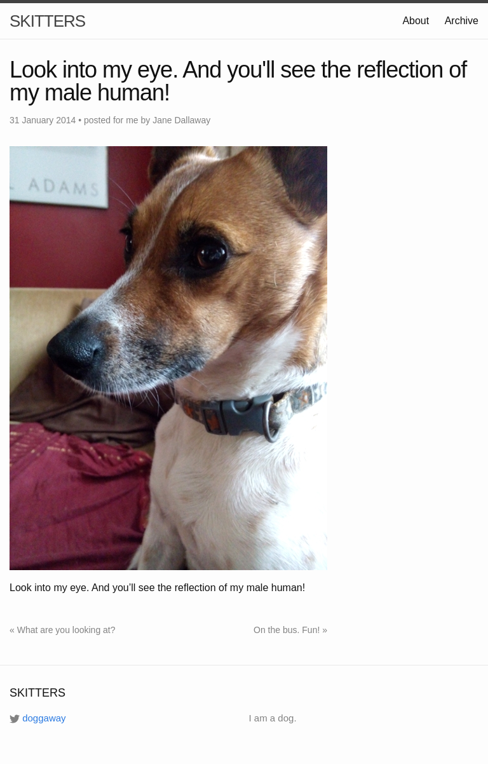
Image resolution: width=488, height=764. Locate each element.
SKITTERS (47, 21)
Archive (461, 20)
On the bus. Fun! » (290, 630)
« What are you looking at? (63, 630)
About (415, 20)
